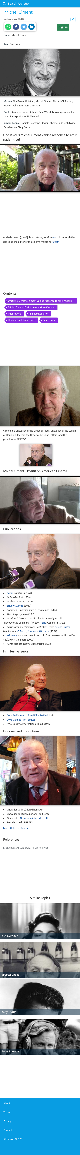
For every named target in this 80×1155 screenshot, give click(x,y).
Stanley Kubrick (15, 605)
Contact (7, 1130)
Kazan (10, 593)
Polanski (21, 631)
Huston (67, 627)
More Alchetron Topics (15, 828)
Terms (6, 1112)
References (49, 320)
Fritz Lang (12, 635)
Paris (55, 237)
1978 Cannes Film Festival (21, 719)
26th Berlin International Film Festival (27, 715)
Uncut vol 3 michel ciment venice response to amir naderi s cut (40, 301)
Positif (55, 241)
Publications (14, 313)
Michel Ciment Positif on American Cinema (31, 307)
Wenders (44, 631)
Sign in (63, 27)
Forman (32, 631)
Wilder (57, 627)
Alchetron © (13, 1139)
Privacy (7, 1121)
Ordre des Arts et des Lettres (35, 818)
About (6, 1103)
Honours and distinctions (21, 320)
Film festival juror (38, 313)
